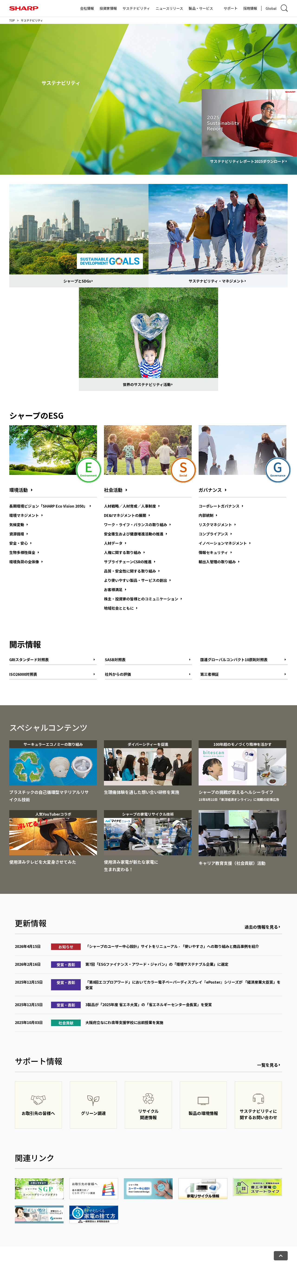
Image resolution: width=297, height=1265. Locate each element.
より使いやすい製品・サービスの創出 (135, 580)
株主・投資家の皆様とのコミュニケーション (141, 599)
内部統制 (206, 515)
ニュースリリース (169, 8)
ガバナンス (210, 490)
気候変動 (16, 524)
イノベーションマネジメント (223, 543)
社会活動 (113, 490)
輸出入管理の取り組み (217, 561)
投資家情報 (108, 8)
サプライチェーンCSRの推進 (128, 561)
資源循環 (16, 534)
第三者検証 (209, 674)
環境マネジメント (24, 515)
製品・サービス (201, 8)
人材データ (113, 543)
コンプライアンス (213, 534)
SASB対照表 (115, 659)
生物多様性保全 (22, 552)
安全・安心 (18, 543)
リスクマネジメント (215, 524)
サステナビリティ (136, 8)
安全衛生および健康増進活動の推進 (133, 534)
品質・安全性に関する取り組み (130, 571)
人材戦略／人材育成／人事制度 (130, 506)
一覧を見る (267, 1065)
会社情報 (87, 8)
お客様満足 (113, 589)
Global (271, 8)
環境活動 (18, 490)
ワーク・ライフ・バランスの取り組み (135, 524)
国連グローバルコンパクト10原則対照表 (234, 659)
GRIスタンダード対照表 (29, 659)
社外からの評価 (118, 674)
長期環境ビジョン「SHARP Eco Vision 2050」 (48, 506)
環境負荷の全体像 (24, 561)
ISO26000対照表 (23, 674)
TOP (12, 20)
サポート (231, 8)
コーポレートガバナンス (219, 506)
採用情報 (250, 8)
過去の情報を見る (261, 927)
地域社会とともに (119, 608)
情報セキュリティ (213, 552)
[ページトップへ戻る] (281, 1255)
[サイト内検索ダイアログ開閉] (284, 8)
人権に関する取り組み (122, 552)
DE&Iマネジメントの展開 (125, 515)
